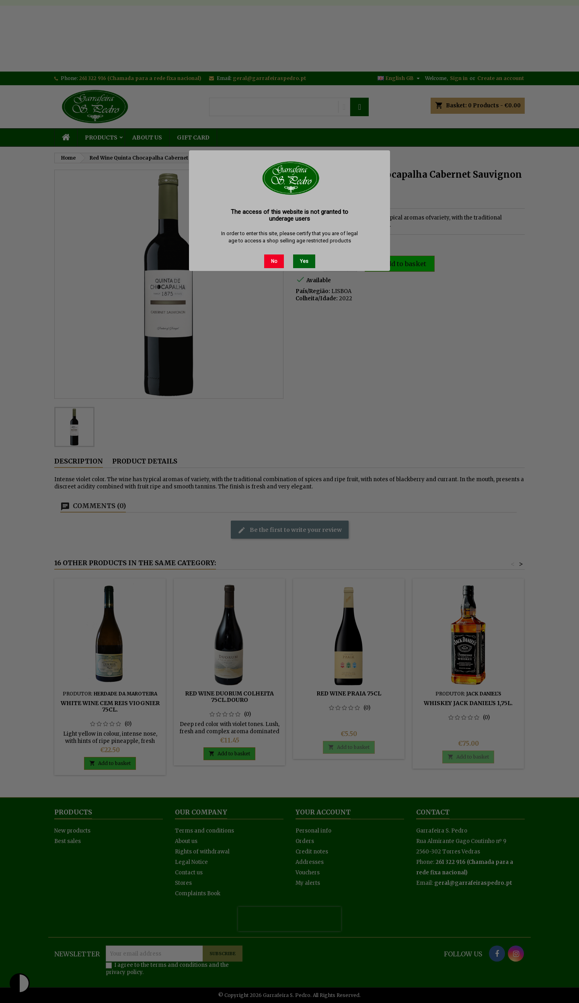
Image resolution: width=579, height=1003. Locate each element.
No (274, 261)
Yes (304, 261)
